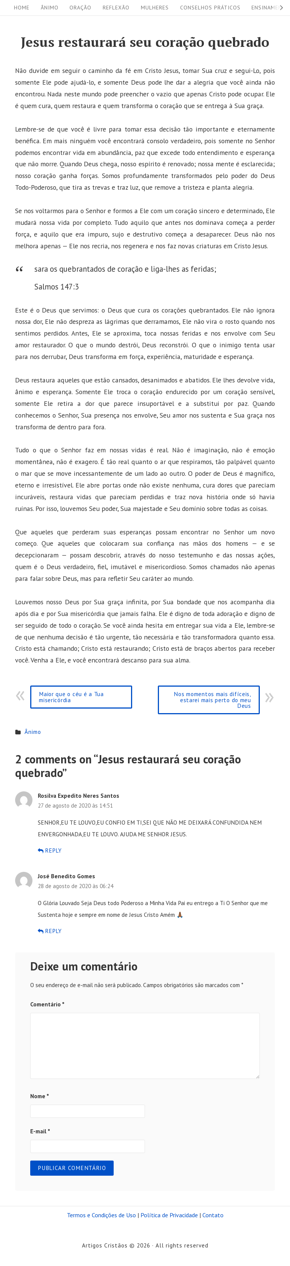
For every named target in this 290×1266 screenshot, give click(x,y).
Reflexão (116, 7)
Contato (213, 1215)
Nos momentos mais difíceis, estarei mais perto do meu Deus (212, 699)
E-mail (40, 1131)
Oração (80, 7)
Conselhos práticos (210, 7)
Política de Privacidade (169, 1215)
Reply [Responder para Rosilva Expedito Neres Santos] (50, 850)
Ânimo (50, 7)
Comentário (47, 1004)
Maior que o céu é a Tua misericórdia (71, 696)
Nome (39, 1096)
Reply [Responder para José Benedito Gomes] (50, 931)
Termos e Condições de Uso (101, 1215)
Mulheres (155, 7)
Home (21, 7)
